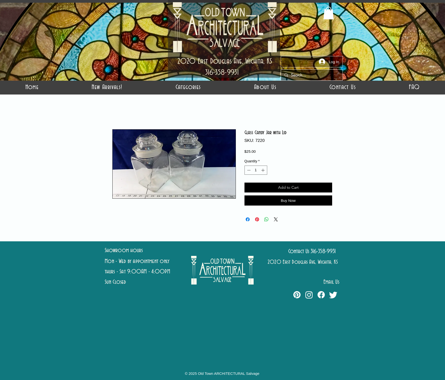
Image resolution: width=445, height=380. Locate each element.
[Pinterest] (297, 295)
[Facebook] (321, 295)
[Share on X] (276, 219)
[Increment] (263, 170)
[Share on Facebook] (248, 219)
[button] (188, 87)
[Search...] (311, 75)
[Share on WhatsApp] (266, 219)
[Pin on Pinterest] (257, 219)
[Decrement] (248, 170)
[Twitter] (333, 295)
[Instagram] (309, 295)
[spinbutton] (255, 170)
